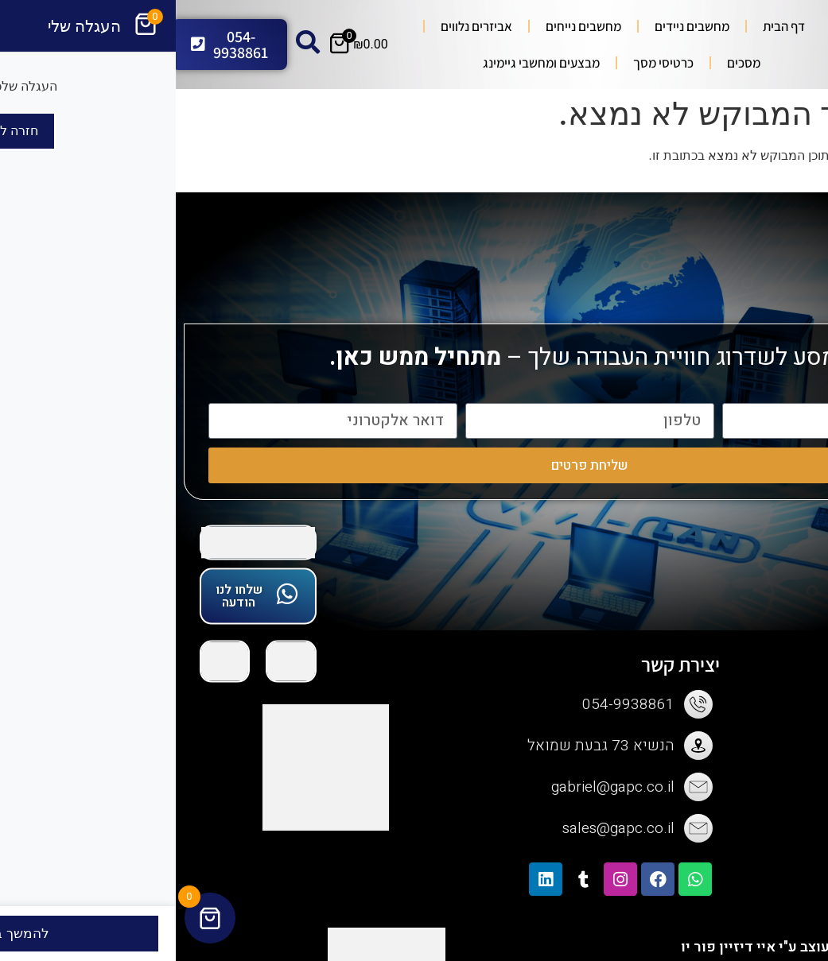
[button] (807, 219)
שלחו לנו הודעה (63, 596)
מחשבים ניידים (516, 26)
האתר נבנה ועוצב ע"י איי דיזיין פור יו (617, 947)
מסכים (568, 63)
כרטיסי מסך (487, 63)
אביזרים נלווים (300, 26)
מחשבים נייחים (407, 26)
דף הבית (608, 26)
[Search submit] (702, 44)
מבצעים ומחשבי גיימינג (365, 63)
